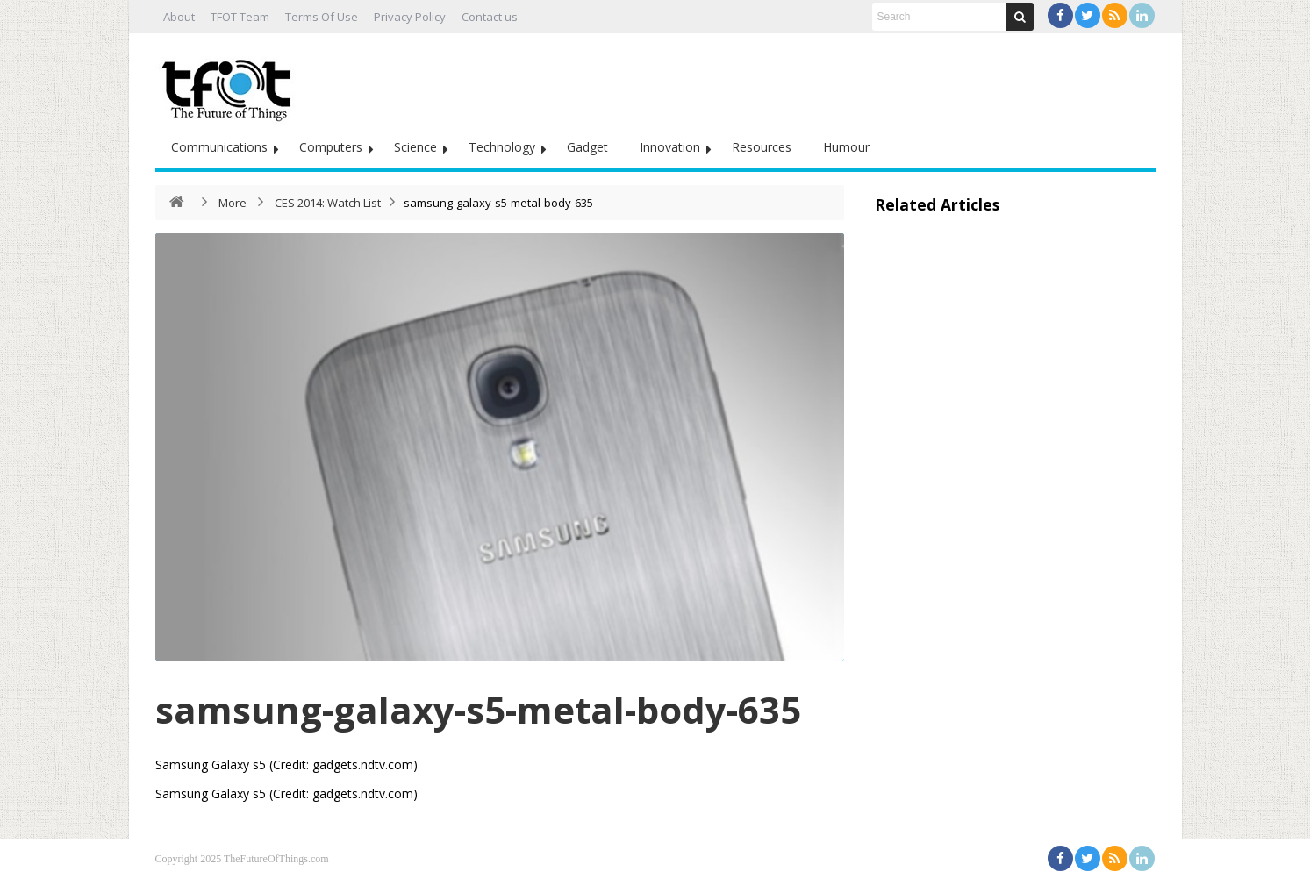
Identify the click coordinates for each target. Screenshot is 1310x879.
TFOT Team (240, 17)
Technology (502, 147)
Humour (846, 147)
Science (415, 147)
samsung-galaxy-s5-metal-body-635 (478, 709)
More (232, 203)
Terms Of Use (321, 17)
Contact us (490, 17)
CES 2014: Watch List (328, 203)
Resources (761, 147)
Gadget (587, 147)
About (179, 17)
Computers (330, 147)
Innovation (670, 147)
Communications (219, 147)
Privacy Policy (410, 17)
